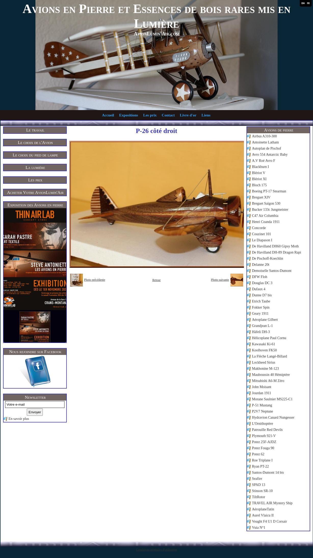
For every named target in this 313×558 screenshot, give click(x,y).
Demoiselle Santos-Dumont (272, 271)
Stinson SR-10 (262, 491)
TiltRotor (258, 497)
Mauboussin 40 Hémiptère (271, 375)
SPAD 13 (258, 485)
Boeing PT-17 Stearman (269, 191)
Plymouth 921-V (264, 436)
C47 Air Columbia (265, 216)
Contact (168, 115)
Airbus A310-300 (264, 136)
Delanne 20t (260, 265)
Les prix (150, 115)
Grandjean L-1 (262, 326)
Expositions (128, 115)
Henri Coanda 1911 (266, 222)
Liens (206, 115)
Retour (156, 280)
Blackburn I (260, 167)
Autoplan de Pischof (266, 148)
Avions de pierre (278, 130)
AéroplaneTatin (263, 509)
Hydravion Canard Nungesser (273, 417)
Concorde (259, 228)
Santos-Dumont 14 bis (268, 472)
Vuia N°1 (259, 527)
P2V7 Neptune (262, 411)
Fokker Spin (261, 307)
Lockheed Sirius (263, 362)
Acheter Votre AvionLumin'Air (35, 192)
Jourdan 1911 (261, 393)
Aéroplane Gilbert (265, 320)
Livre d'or (188, 115)
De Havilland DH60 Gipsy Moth (275, 246)
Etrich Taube (261, 301)
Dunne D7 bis (262, 295)
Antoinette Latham (265, 142)
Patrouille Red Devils (267, 430)
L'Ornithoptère (262, 424)
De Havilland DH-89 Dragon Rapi (276, 252)
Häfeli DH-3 (261, 332)
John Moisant (261, 387)
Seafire (257, 479)
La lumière (35, 167)
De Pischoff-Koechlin (267, 258)
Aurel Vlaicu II (263, 515)
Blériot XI (259, 179)
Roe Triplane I (262, 460)
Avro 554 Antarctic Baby (270, 154)
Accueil (108, 115)
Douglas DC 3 (262, 283)
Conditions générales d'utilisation (156, 549)
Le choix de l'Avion (35, 142)
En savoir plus (19, 419)
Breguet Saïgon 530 (266, 203)
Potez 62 (258, 454)
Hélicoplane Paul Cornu (269, 338)
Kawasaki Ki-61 (263, 344)
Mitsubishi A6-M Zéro (268, 381)
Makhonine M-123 (265, 368)
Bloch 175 (259, 185)
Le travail (35, 130)
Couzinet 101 (261, 234)
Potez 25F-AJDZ (264, 442)
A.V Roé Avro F (263, 161)
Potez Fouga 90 (263, 448)
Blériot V (258, 173)
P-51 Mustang (262, 405)
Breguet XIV (261, 197)
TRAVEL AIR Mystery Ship (272, 503)
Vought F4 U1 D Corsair (269, 521)
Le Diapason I (262, 240)
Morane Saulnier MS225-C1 (272, 399)
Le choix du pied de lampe (35, 155)
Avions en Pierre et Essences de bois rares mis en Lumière (157, 16)
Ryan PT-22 (260, 466)
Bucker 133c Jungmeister (270, 209)
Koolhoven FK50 (264, 350)
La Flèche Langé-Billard (269, 356)
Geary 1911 (260, 313)
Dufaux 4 (259, 289)
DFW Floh (259, 277)
